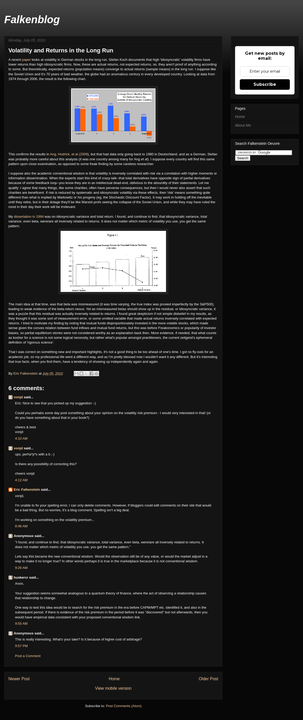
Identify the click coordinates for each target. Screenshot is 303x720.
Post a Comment (28, 656)
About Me (243, 125)
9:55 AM (21, 623)
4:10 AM (21, 438)
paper (27, 60)
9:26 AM (21, 568)
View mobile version (113, 688)
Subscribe (264, 84)
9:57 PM (21, 646)
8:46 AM (21, 526)
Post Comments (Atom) (123, 706)
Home (114, 679)
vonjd (18, 397)
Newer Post (19, 679)
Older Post (208, 679)
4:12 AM (21, 480)
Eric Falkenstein (27, 489)
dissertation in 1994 (29, 217)
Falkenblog (32, 19)
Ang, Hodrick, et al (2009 (69, 154)
